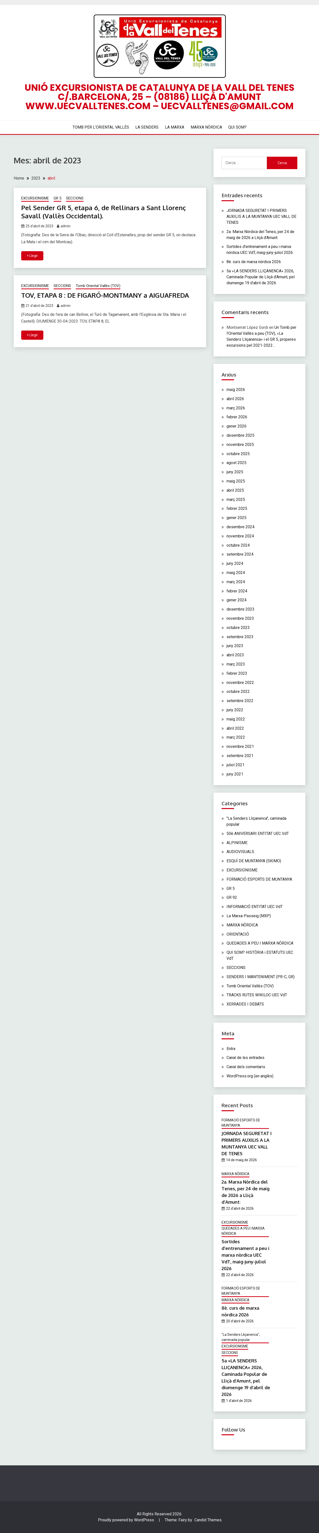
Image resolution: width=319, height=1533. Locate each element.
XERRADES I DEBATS (245, 1004)
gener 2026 (236, 426)
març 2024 (236, 581)
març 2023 (236, 664)
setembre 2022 (240, 700)
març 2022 (236, 737)
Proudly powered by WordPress (126, 1520)
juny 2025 (235, 472)
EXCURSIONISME (35, 198)
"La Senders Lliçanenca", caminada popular (241, 1337)
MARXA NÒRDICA (206, 127)
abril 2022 (235, 728)
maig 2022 (236, 719)
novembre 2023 (240, 618)
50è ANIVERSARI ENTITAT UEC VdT (258, 833)
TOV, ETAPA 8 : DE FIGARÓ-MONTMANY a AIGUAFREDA (105, 295)
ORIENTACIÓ (238, 934)
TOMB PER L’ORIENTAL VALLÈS (101, 127)
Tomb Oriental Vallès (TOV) (98, 286)
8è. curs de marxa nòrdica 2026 (254, 261)
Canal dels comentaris (246, 1066)
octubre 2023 (238, 627)
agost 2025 (236, 462)
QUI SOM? (237, 127)
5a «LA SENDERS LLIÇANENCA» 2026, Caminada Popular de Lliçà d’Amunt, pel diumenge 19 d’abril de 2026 (261, 277)
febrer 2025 (237, 508)
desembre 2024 (240, 527)
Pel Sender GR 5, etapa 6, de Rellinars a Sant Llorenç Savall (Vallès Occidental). (103, 211)
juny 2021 (235, 774)
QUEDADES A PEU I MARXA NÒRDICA (260, 943)
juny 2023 (235, 645)
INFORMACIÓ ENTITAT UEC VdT (255, 906)
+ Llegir (32, 256)
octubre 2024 (238, 545)
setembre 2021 (240, 755)
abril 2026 (235, 398)
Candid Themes (208, 1520)
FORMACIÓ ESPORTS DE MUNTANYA (259, 879)
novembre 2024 (240, 536)
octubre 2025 (238, 453)
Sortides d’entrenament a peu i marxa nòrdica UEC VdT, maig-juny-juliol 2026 (245, 1255)
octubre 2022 (238, 691)
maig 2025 (236, 481)
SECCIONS (74, 198)
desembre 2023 (240, 609)
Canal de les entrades (245, 1057)
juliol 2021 (235, 765)
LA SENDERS (147, 127)
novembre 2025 (240, 444)
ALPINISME (237, 842)
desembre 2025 (240, 435)
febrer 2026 (237, 417)
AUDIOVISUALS (240, 851)
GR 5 (57, 198)
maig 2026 (236, 389)
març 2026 (236, 408)
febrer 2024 (237, 591)
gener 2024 (236, 600)
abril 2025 (235, 490)
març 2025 (236, 499)
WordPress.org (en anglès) (250, 1076)
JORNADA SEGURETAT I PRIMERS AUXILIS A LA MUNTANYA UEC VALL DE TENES (261, 216)
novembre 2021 (240, 746)
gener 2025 (236, 517)
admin (66, 226)
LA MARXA (174, 127)
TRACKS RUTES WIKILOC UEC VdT (257, 995)
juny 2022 (235, 710)
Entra (231, 1048)
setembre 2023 (240, 636)
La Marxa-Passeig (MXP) (249, 915)
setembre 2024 (240, 554)
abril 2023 (235, 655)
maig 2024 (236, 572)
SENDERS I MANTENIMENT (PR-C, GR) (261, 976)
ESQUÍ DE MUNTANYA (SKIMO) (254, 861)
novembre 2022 (240, 682)
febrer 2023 (237, 673)
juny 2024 (235, 563)
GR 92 (232, 897)
